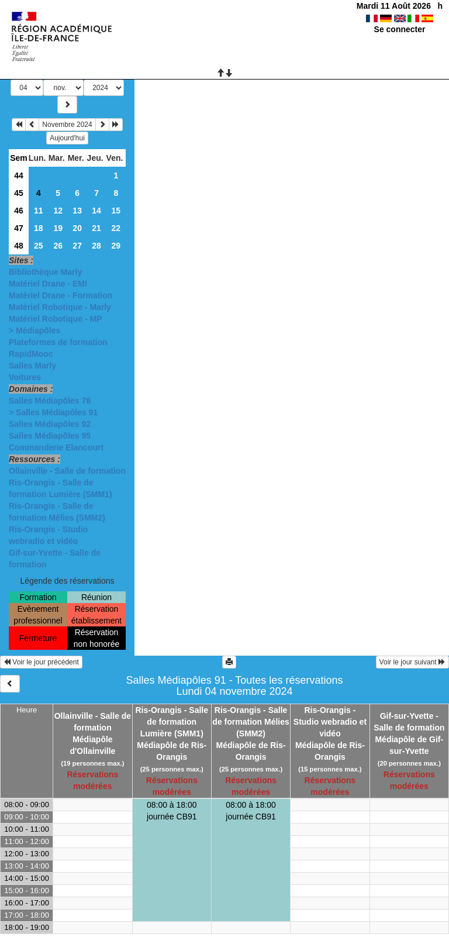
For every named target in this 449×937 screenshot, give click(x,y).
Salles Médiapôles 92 (50, 424)
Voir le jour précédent (41, 662)
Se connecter (400, 29)
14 (96, 210)
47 (18, 228)
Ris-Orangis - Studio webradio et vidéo (330, 721)
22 (115, 228)
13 (77, 210)
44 (18, 175)
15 (115, 210)
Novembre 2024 (67, 124)
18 (38, 228)
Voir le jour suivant (412, 662)
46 (18, 210)
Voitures (25, 377)
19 (58, 228)
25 (38, 245)
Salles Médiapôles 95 (50, 435)
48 (18, 245)
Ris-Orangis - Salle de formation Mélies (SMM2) (250, 721)
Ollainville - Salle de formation (67, 471)
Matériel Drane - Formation (60, 295)
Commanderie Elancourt (56, 447)
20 (77, 228)
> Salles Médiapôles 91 (53, 412)
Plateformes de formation (58, 342)
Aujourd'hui (67, 138)
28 (96, 245)
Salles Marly (32, 365)
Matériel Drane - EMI (48, 283)
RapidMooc (31, 354)
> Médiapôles (34, 330)
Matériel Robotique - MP (55, 318)
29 (115, 245)
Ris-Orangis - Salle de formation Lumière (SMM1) (172, 721)
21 (96, 228)
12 (58, 210)
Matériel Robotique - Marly (60, 307)
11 (38, 210)
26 (58, 245)
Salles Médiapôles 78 (50, 400)
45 (18, 193)
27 (77, 245)
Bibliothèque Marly (45, 272)
